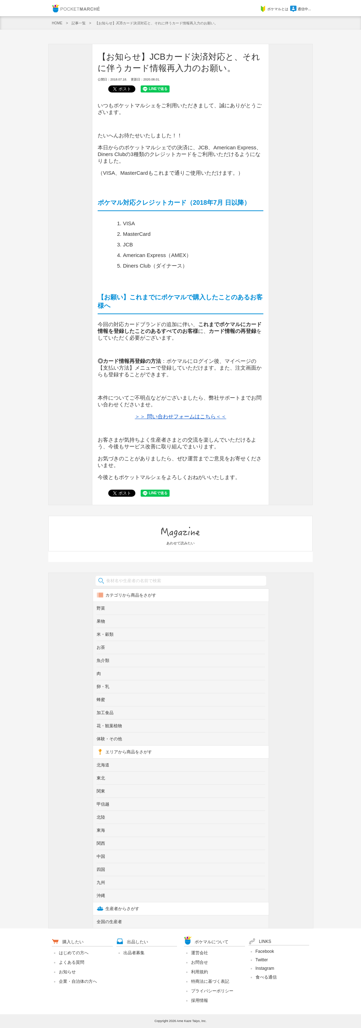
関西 (101, 843)
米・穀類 (105, 634)
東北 (101, 778)
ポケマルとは (274, 9)
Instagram (265, 968)
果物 (101, 621)
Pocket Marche (76, 8)
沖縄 (101, 895)
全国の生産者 (109, 921)
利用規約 (199, 971)
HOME (57, 23)
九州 (101, 882)
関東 (101, 791)
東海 (101, 830)
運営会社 (199, 952)
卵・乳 (103, 686)
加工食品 (105, 712)
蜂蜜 (101, 699)
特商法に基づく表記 (210, 981)
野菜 (101, 608)
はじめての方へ (73, 952)
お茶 (101, 647)
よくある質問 (71, 962)
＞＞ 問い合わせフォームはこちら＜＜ (180, 416)
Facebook (265, 951)
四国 (101, 869)
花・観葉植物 (109, 725)
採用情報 (199, 1000)
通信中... (300, 9)
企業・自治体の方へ (78, 981)
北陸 (101, 817)
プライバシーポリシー (212, 990)
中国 (101, 856)
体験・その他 (109, 738)
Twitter (262, 959)
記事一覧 (79, 23)
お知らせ (67, 971)
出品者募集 (134, 952)
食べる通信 (266, 977)
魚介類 (103, 660)
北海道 (103, 765)
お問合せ (199, 962)
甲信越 (103, 804)
